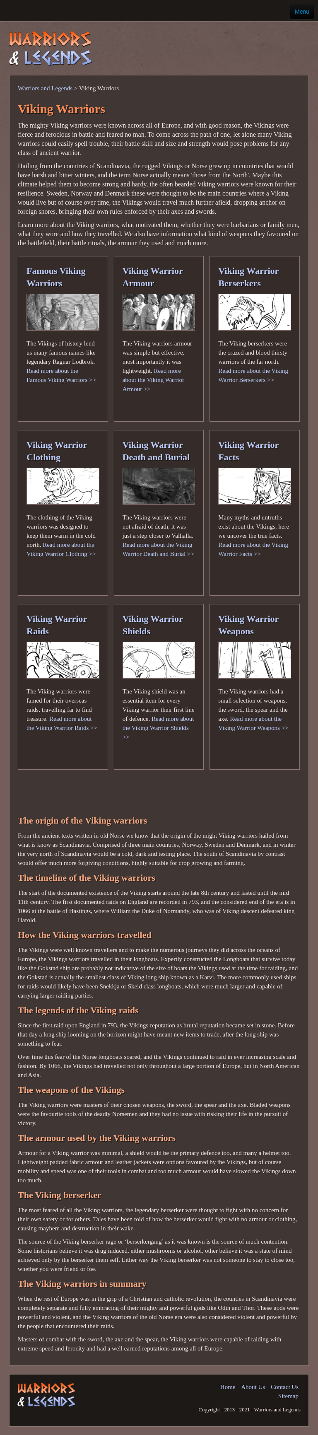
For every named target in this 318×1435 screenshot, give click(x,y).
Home (228, 1387)
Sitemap (288, 1396)
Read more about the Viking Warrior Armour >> (153, 379)
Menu (302, 11)
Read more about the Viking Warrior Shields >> (158, 727)
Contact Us (285, 1387)
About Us (253, 1387)
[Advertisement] (197, 43)
